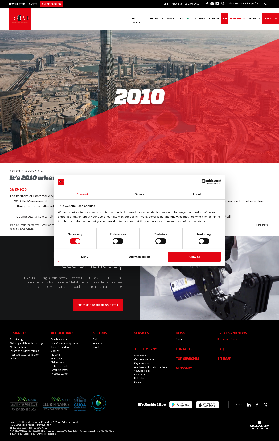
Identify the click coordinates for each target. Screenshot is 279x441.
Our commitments (144, 359)
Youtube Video (142, 371)
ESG (183, 19)
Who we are (141, 355)
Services (141, 332)
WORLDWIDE (244, 3)
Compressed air (60, 347)
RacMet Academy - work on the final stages (45, 225)
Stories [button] (195, 19)
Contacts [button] (252, 19)
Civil (95, 339)
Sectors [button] (100, 332)
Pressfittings (17, 339)
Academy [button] (209, 19)
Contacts (184, 349)
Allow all (194, 256)
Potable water (59, 339)
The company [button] (130, 19)
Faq (220, 349)
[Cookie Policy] (29, 433)
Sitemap (224, 358)
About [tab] (197, 194)
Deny (84, 256)
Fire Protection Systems (64, 343)
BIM (221, 19)
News (179, 339)
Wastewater (58, 358)
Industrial (98, 343)
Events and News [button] (232, 332)
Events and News (227, 339)
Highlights (235, 19)
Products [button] (149, 19)
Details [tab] (139, 194)
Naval (96, 347)
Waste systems (18, 347)
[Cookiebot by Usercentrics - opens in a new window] (204, 182)
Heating (55, 354)
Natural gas (57, 362)
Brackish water (59, 370)
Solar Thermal (59, 366)
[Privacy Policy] (16, 433)
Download (270, 19)
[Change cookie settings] (46, 433)
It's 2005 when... (25, 229)
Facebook (140, 374)
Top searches (187, 358)
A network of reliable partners (151, 367)
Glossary (184, 368)
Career (36, 3)
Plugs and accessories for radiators (24, 356)
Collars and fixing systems (24, 351)
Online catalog (56, 3)
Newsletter (18, 3)
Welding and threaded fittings (26, 343)
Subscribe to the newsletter (98, 305)
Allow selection (139, 256)
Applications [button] (168, 19)
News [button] (180, 332)
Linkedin (139, 378)
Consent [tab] (82, 194)
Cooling (55, 351)
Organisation (141, 363)
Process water (59, 373)
